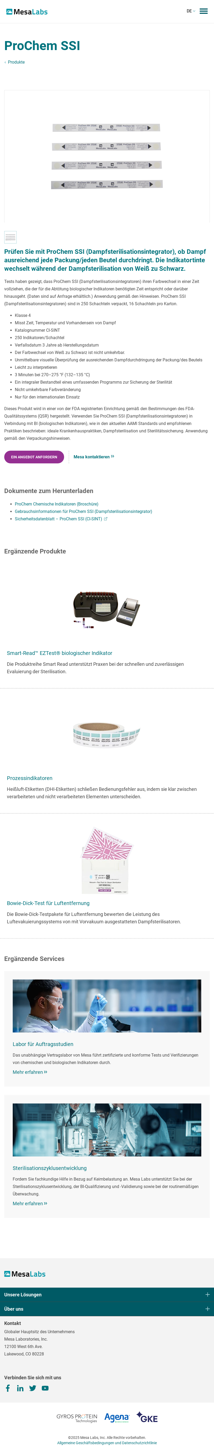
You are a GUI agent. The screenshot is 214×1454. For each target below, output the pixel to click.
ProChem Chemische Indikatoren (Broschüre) (57, 504)
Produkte (16, 62)
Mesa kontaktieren (94, 456)
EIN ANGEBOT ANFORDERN (34, 457)
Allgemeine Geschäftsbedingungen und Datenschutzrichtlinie (107, 1443)
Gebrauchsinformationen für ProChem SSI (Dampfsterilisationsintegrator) (83, 511)
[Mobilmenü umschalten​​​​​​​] (204, 11)
